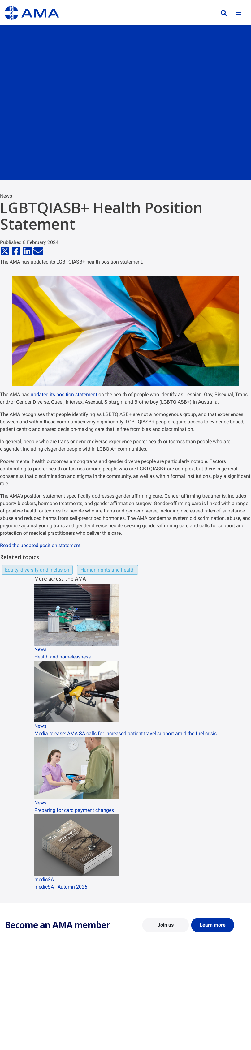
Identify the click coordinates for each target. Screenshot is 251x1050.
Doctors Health (144, 1037)
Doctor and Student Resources (149, 1007)
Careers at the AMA (23, 1013)
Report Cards (80, 991)
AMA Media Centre (210, 982)
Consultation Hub (84, 1018)
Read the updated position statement (40, 545)
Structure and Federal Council (25, 1002)
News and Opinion (210, 991)
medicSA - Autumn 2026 (60, 887)
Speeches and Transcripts (217, 1013)
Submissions (79, 1009)
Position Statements (86, 982)
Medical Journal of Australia (210, 1002)
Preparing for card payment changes (74, 810)
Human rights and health (107, 570)
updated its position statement (64, 394)
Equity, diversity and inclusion (37, 570)
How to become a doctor (153, 1019)
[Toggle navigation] (238, 13)
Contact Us (15, 991)
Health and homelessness (62, 657)
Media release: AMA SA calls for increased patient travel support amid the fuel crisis (125, 733)
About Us (13, 982)
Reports (75, 1000)
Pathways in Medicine (151, 1028)
